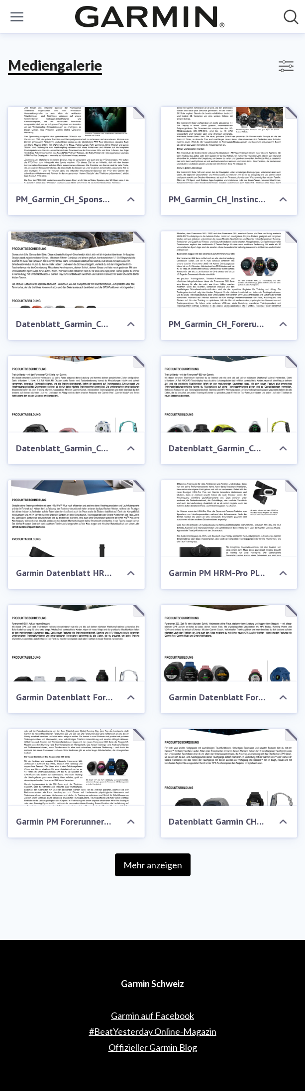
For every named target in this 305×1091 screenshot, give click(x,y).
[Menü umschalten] (17, 16)
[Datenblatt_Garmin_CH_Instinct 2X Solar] (76, 269)
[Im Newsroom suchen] (291, 17)
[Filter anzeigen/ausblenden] (286, 66)
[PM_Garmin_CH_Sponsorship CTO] (76, 145)
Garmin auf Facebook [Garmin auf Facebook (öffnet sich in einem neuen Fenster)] (152, 1015)
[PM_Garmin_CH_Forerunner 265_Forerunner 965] (229, 269)
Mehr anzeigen (152, 864)
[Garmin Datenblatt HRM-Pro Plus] (76, 518)
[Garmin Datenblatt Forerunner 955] (76, 643)
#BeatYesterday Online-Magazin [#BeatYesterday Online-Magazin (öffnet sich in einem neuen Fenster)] (152, 1031)
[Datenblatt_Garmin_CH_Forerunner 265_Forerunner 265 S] (76, 394)
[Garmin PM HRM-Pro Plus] (229, 518)
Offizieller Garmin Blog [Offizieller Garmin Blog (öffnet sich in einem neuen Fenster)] (152, 1047)
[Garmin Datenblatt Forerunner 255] (229, 643)
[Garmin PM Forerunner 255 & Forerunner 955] (76, 767)
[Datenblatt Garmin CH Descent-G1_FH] (229, 767)
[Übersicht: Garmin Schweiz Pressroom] (149, 16)
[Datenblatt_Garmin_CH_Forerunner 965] (229, 394)
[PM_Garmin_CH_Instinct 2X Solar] (229, 145)
